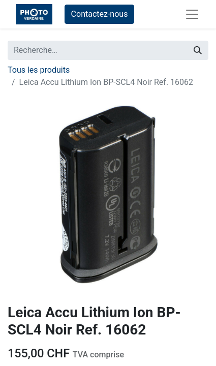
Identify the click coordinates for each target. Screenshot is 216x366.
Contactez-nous (99, 14)
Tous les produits (39, 70)
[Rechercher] (197, 50)
